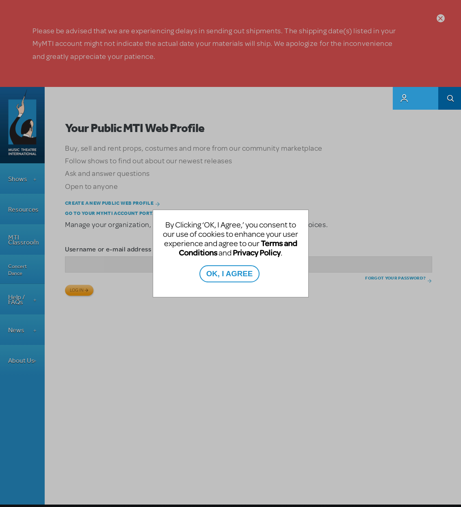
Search (449, 98)
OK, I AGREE (229, 273)
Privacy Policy (257, 252)
